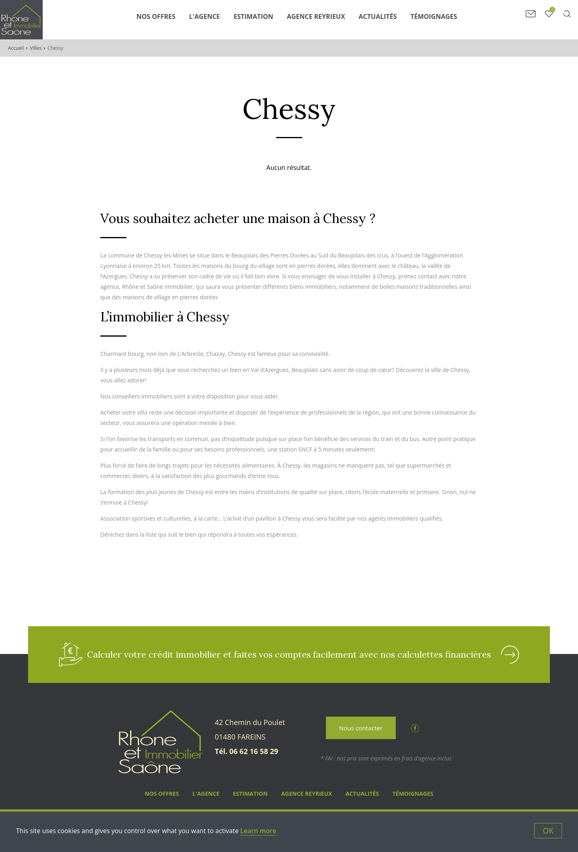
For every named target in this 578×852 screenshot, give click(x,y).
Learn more (258, 830)
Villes (36, 48)
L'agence (212, 18)
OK (548, 830)
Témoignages (441, 18)
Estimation (261, 18)
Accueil (16, 48)
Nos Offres (163, 18)
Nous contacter (361, 729)
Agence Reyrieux (324, 18)
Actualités (385, 18)
